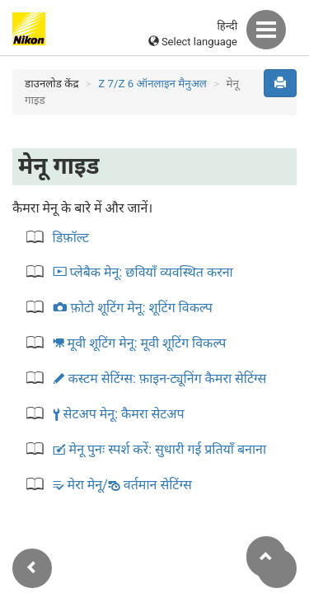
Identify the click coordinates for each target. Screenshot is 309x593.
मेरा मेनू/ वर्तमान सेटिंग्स (122, 485)
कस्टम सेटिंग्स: (160, 378)
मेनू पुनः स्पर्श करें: (160, 449)
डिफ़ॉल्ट (71, 237)
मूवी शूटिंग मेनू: (140, 343)
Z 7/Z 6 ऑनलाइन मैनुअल (152, 83)
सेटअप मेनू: (119, 414)
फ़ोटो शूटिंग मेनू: (133, 307)
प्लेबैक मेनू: (143, 272)
